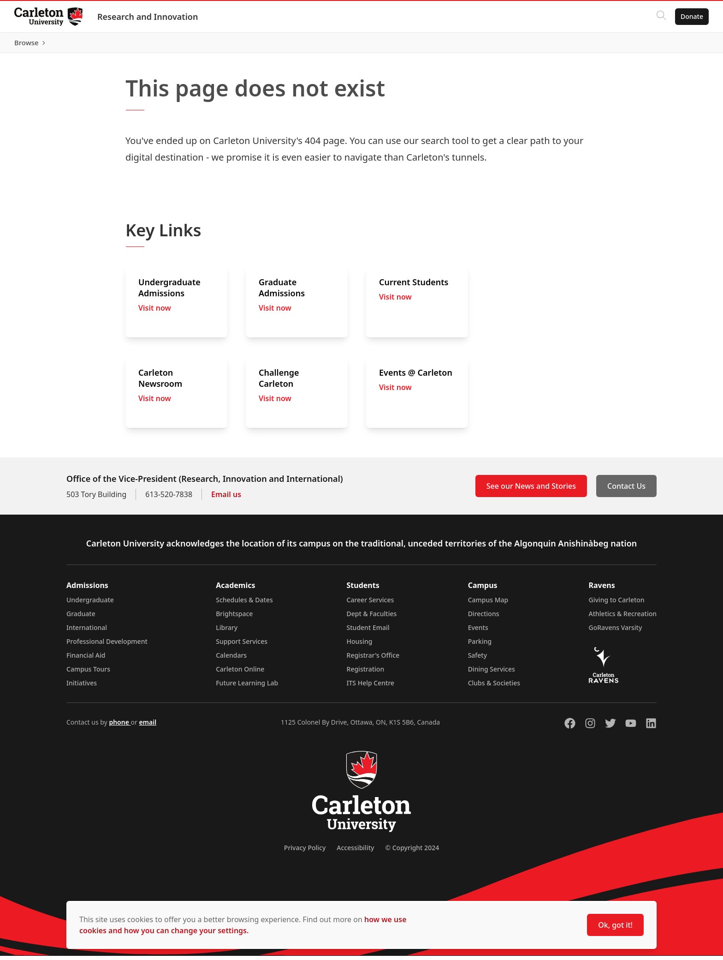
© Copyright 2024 (412, 851)
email (147, 726)
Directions (483, 617)
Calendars (231, 659)
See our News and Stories (531, 490)
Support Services (241, 645)
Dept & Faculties (372, 617)
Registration (366, 673)
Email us (226, 498)
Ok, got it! (615, 925)
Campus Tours (88, 673)
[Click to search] (660, 16)
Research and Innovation (148, 16)
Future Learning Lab (247, 687)
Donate (691, 16)
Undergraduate (90, 604)
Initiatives (81, 687)
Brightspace (234, 617)
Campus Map (488, 604)
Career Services (370, 604)
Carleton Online (240, 673)
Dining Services (491, 673)
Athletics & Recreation (623, 617)
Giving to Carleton (617, 604)
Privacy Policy (305, 851)
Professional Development (107, 645)
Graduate (80, 617)
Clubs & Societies (494, 687)
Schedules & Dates (244, 604)
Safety (477, 659)
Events (478, 631)
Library (226, 631)
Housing (360, 645)
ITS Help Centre (371, 687)
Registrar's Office (373, 659)
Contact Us (626, 490)
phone (119, 726)
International (86, 631)
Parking (480, 645)
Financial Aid (85, 659)
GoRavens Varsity (615, 631)
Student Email (368, 631)
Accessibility (355, 851)
